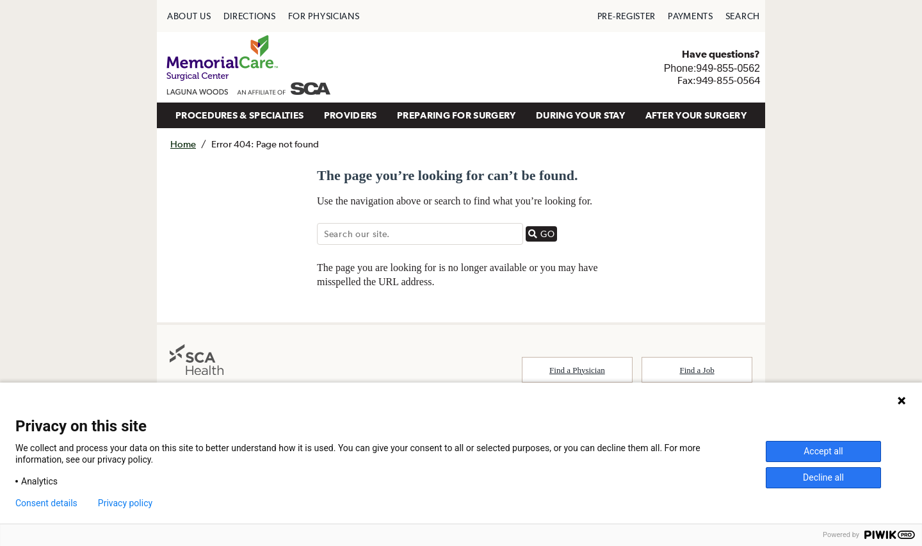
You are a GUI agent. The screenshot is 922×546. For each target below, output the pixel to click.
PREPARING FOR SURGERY (456, 115)
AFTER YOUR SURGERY (696, 115)
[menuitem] (189, 16)
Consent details (46, 503)
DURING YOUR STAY (580, 115)
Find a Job (697, 370)
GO (542, 233)
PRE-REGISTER (626, 16)
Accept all (823, 451)
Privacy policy (125, 503)
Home (183, 143)
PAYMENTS (690, 16)
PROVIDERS (350, 115)
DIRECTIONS (249, 16)
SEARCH (742, 16)
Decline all (823, 477)
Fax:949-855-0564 (718, 80)
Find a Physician (577, 370)
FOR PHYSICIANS (324, 16)
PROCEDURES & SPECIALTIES (239, 115)
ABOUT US (189, 16)
